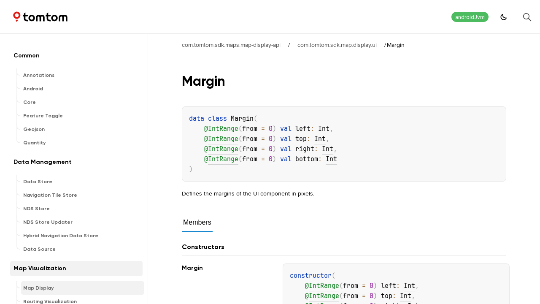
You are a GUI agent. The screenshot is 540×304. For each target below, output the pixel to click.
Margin (242, 118)
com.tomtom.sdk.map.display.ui (337, 45)
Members (197, 222)
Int (323, 129)
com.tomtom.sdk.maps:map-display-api (231, 45)
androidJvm (470, 17)
